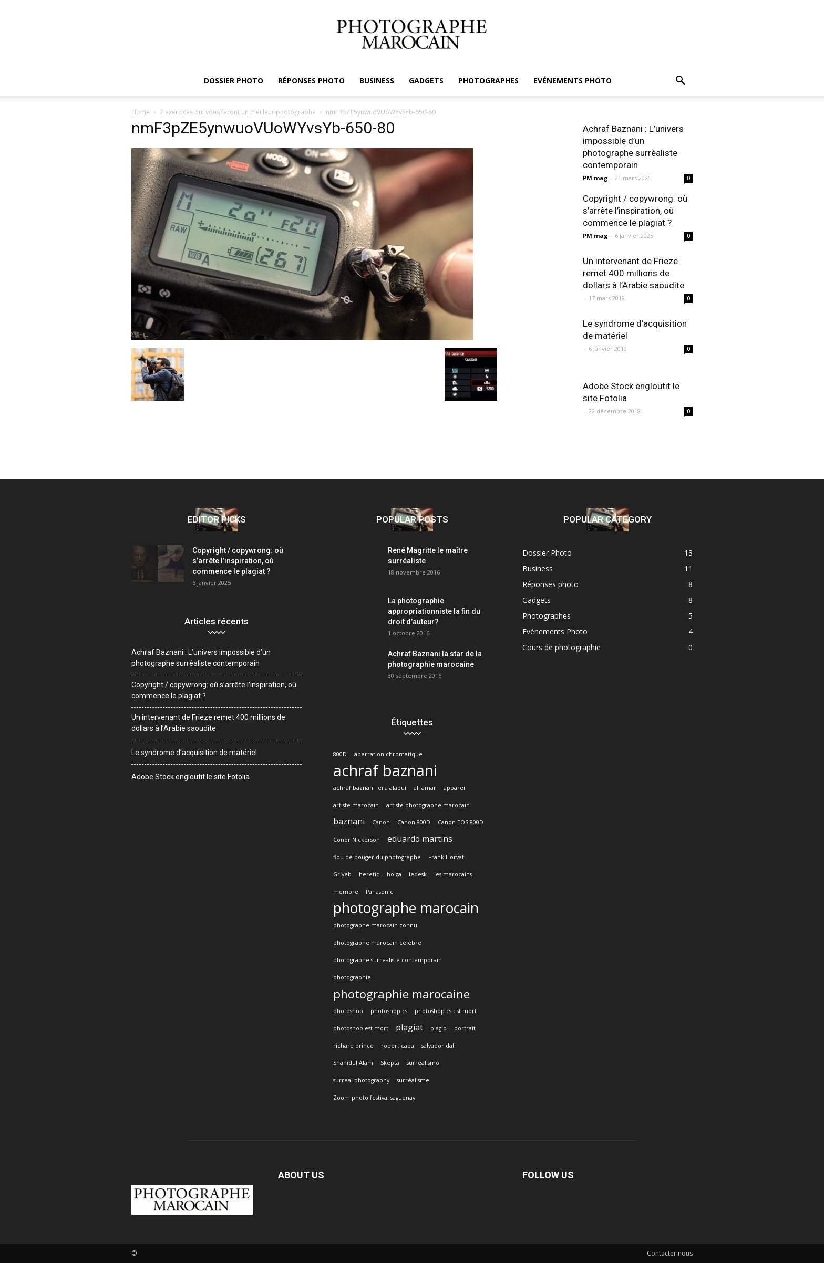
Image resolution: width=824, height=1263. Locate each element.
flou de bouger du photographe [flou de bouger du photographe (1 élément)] (377, 857)
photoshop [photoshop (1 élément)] (348, 1011)
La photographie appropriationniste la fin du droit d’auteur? (434, 611)
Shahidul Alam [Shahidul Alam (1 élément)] (353, 1063)
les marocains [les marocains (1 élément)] (453, 874)
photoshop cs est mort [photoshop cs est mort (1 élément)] (446, 1011)
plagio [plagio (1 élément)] (438, 1028)
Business (376, 81)
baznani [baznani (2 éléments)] (349, 821)
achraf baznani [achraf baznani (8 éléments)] (385, 770)
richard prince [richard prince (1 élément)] (353, 1045)
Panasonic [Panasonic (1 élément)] (379, 891)
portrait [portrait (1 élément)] (465, 1028)
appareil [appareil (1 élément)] (455, 787)
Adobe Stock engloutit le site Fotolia (190, 777)
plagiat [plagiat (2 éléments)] (409, 1027)
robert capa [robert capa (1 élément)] (397, 1045)
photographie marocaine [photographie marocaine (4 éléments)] (401, 993)
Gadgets (426, 81)
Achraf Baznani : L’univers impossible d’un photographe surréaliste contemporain (201, 657)
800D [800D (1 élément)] (340, 754)
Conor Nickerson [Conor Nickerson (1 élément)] (356, 839)
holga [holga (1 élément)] (394, 874)
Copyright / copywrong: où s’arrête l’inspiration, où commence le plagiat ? (635, 210)
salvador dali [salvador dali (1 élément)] (438, 1045)
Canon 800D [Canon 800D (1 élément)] (413, 822)
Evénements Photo (572, 81)
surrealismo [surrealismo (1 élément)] (423, 1063)
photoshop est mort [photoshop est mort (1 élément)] (360, 1028)
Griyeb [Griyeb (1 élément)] (342, 874)
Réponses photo (311, 81)
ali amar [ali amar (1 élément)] (425, 787)
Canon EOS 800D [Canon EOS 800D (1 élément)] (460, 822)
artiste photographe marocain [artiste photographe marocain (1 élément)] (428, 805)
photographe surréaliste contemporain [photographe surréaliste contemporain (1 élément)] (387, 960)
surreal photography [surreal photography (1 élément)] (361, 1080)
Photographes (488, 81)
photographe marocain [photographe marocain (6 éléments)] (406, 908)
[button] (680, 82)
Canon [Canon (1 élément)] (381, 822)
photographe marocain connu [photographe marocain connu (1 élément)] (375, 925)
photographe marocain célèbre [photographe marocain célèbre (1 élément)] (377, 942)
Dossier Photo (233, 81)
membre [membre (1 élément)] (345, 891)
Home (140, 112)
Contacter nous (670, 1253)
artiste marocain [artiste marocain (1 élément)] (356, 805)
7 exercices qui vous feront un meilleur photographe (238, 112)
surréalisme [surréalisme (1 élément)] (413, 1080)
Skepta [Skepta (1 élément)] (389, 1063)
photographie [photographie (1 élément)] (352, 977)
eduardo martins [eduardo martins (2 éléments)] (419, 838)
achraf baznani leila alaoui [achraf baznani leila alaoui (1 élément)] (369, 787)
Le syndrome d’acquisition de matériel (194, 752)
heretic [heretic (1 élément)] (369, 874)
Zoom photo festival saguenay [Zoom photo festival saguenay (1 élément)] (374, 1097)
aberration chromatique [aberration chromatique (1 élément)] (388, 754)
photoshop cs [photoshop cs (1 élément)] (388, 1011)
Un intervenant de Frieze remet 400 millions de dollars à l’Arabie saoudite (633, 273)
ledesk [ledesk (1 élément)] (418, 874)
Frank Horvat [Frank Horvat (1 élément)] (446, 857)
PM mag (595, 178)
